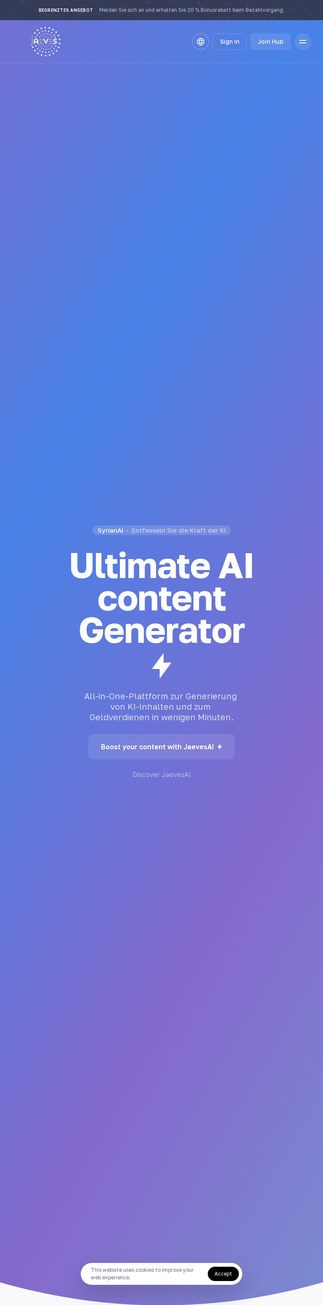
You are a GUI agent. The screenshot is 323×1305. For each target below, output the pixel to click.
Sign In (229, 41)
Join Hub (270, 41)
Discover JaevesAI (161, 774)
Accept (223, 1274)
